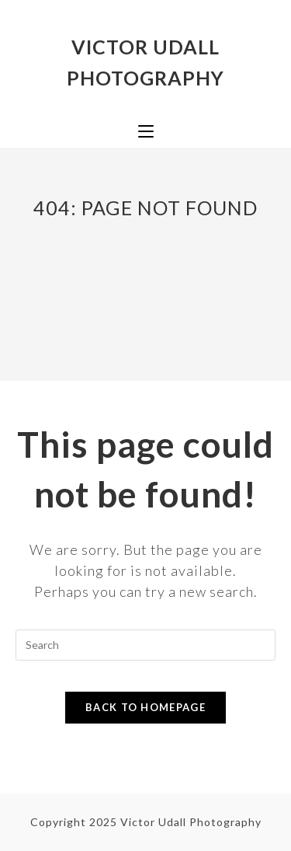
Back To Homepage (145, 707)
